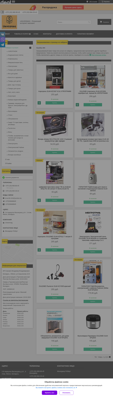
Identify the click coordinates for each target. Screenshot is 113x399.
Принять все (49, 393)
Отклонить (66, 393)
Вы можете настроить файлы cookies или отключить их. (56, 387)
